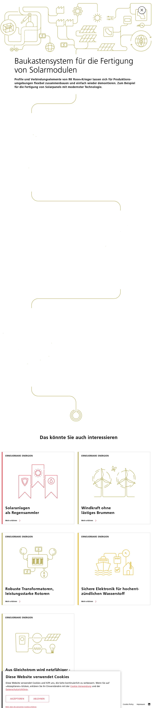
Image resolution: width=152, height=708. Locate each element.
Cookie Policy (128, 704)
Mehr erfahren (11, 520)
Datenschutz (115, 704)
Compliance (102, 704)
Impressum (141, 704)
